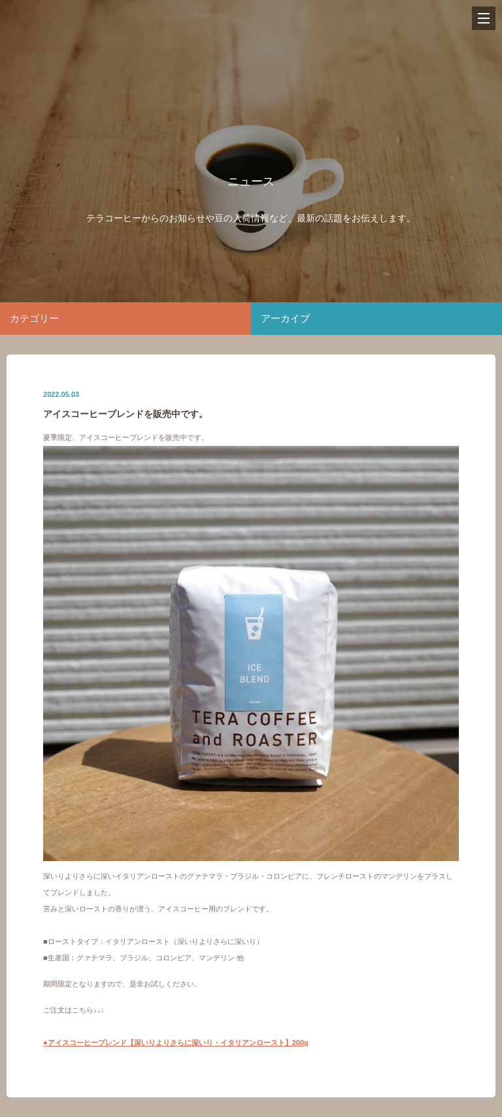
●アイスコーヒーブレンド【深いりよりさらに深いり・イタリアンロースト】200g (176, 1042)
